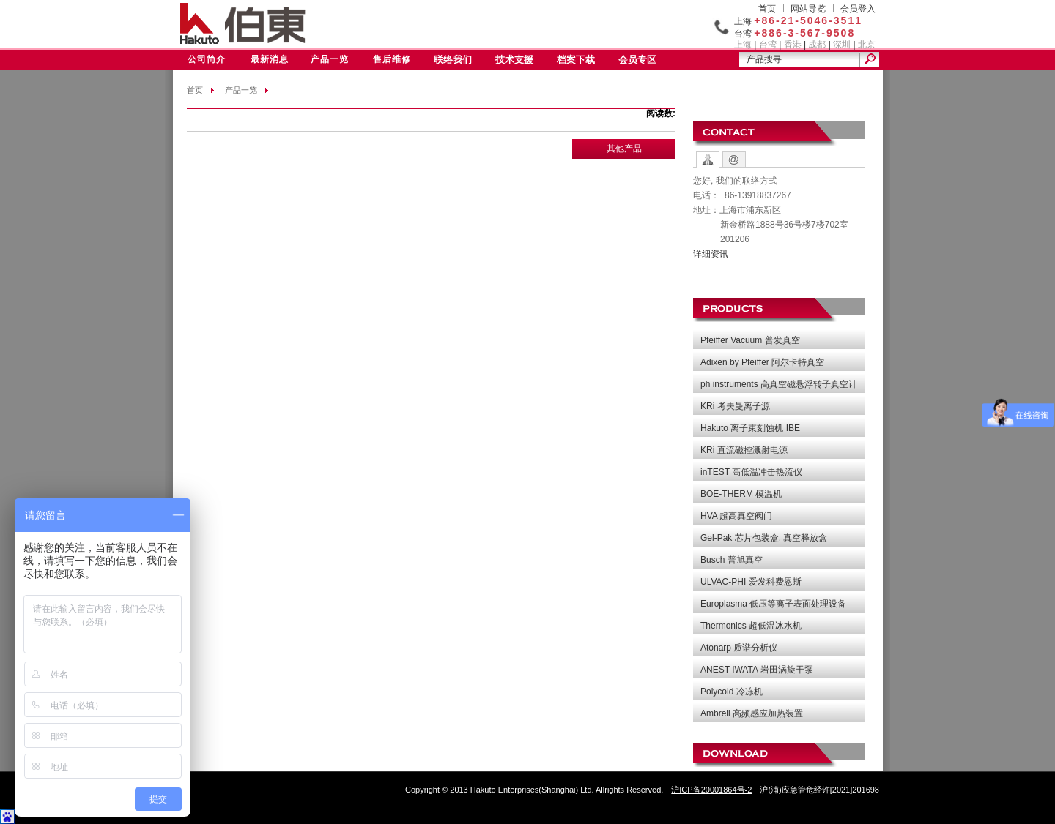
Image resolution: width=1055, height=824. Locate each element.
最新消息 (270, 59)
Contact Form (734, 159)
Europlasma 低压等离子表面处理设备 (773, 604)
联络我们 (453, 59)
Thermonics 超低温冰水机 (751, 626)
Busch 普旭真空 (731, 560)
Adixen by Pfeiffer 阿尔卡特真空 (762, 362)
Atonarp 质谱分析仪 (738, 648)
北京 (867, 45)
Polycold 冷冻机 (731, 691)
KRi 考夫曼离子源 (735, 406)
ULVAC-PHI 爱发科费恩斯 (751, 582)
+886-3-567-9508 (804, 33)
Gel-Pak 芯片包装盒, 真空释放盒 (763, 538)
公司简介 (207, 59)
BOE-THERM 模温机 (741, 494)
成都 (817, 45)
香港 (793, 45)
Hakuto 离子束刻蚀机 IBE (750, 428)
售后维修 (392, 59)
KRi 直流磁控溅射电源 (744, 450)
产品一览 (330, 59)
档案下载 (576, 59)
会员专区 (637, 59)
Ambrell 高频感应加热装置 (751, 713)
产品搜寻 (764, 59)
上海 (743, 45)
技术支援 (514, 59)
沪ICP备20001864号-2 (711, 789)
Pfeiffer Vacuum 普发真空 (750, 340)
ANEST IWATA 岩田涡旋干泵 (756, 669)
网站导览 (808, 9)
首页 (767, 9)
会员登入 (858, 9)
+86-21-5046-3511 (808, 20)
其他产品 (624, 148)
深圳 (842, 45)
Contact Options (707, 159)
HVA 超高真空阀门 (736, 516)
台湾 (768, 45)
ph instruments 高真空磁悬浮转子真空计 (778, 384)
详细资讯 (710, 254)
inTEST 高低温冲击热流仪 (751, 472)
